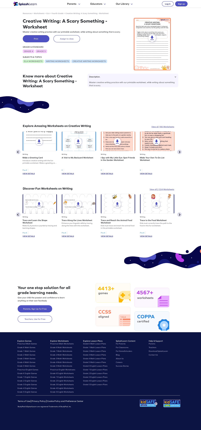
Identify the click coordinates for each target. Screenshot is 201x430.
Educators (98, 3)
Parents (73, 3)
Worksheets (39, 13)
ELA (48, 13)
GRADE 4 (28, 51)
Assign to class (67, 39)
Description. (132, 77)
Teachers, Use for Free (35, 319)
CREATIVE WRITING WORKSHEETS (89, 61)
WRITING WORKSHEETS (57, 61)
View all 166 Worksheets (162, 127)
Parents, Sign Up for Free (35, 309)
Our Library (124, 3)
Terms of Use (24, 401)
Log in (168, 4)
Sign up (181, 4)
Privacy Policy (39, 401)
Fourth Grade (57, 13)
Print (36, 39)
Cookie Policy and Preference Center (65, 401)
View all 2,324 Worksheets (162, 189)
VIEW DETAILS (29, 174)
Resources (27, 13)
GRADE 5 (41, 51)
